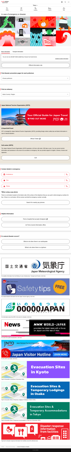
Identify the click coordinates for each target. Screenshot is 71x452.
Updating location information (61, 58)
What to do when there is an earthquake (35, 241)
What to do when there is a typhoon (35, 247)
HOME (2, 446)
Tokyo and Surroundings (10, 446)
